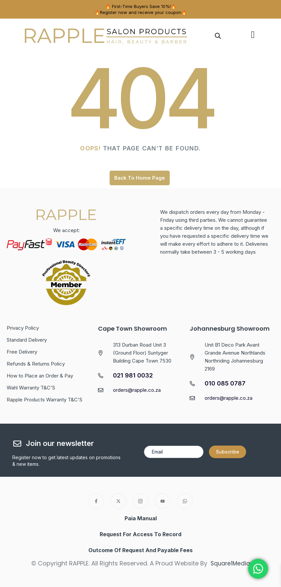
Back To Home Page (139, 178)
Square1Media (230, 563)
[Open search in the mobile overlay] (218, 35)
